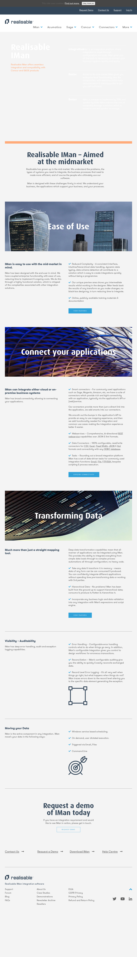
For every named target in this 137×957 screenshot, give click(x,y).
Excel (92, 446)
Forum (8, 929)
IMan (38, 27)
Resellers (41, 940)
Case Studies (43, 929)
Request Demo (86, 10)
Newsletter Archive (46, 937)
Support (117, 10)
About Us (41, 925)
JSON (112, 446)
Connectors (108, 27)
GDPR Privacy (75, 929)
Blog (7, 933)
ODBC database (112, 449)
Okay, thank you (88, 3)
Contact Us (103, 10)
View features (80, 311)
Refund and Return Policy (81, 937)
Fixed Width (102, 446)
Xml (119, 446)
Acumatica (54, 27)
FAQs (7, 937)
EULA (70, 925)
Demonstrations (45, 933)
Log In (129, 10)
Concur (87, 27)
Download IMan (82, 888)
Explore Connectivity (84, 475)
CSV (86, 446)
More (127, 27)
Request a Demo (50, 888)
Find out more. (72, 3)
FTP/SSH (106, 461)
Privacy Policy (75, 933)
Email (93, 461)
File (99, 461)
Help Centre (112, 888)
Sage (71, 27)
